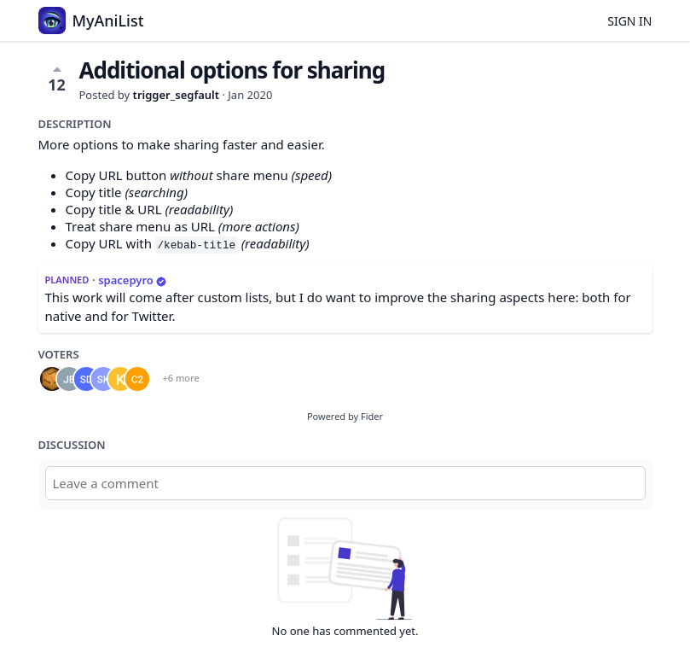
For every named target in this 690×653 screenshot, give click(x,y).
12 (57, 78)
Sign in (629, 21)
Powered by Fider (345, 416)
